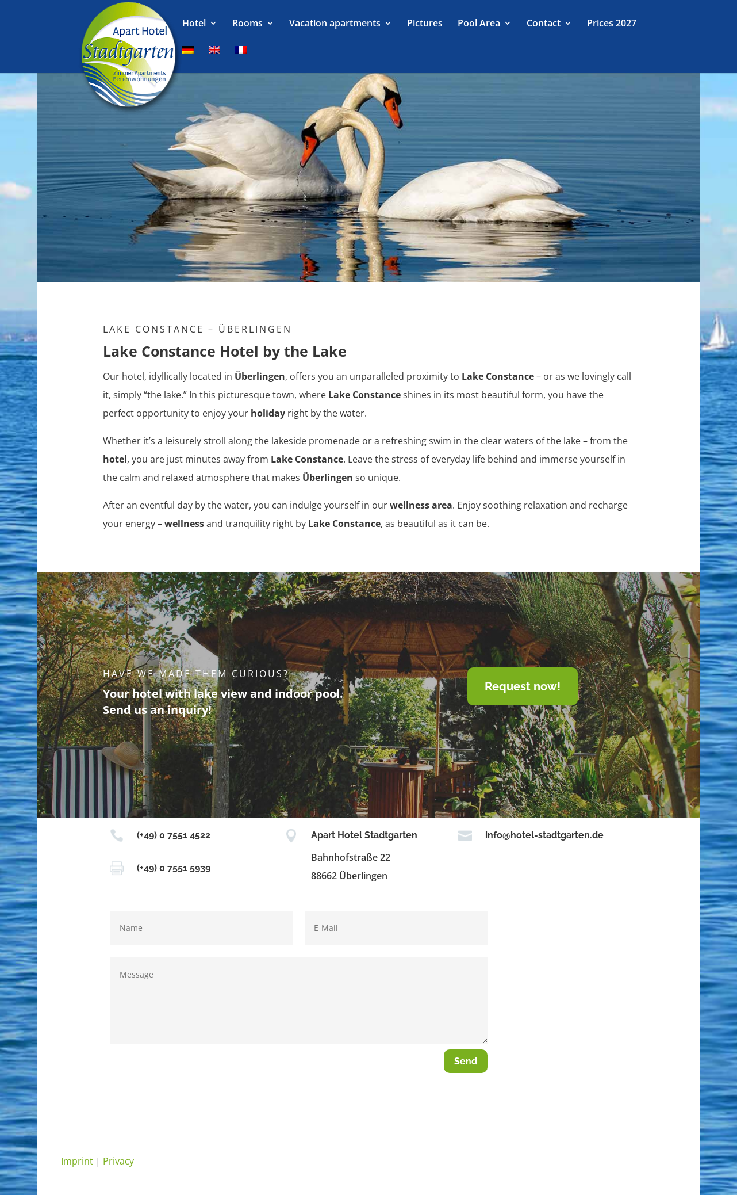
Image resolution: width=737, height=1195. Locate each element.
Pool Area (479, 24)
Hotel (194, 24)
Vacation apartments (335, 24)
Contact (544, 24)
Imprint (77, 1161)
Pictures (425, 24)
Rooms (247, 24)
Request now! (523, 686)
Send (465, 1061)
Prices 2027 (611, 24)
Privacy (118, 1161)
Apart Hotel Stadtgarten (364, 835)
